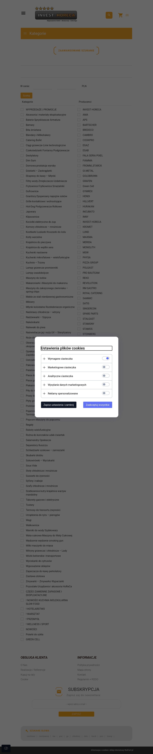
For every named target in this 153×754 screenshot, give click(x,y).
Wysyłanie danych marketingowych (67, 384)
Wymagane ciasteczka (60, 358)
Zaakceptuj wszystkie (97, 404)
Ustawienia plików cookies (63, 348)
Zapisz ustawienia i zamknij (59, 404)
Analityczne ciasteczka (60, 376)
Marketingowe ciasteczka (62, 367)
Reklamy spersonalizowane (63, 393)
